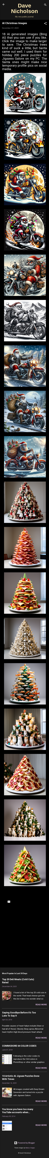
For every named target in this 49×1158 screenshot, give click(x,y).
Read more (41, 1004)
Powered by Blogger (24, 1143)
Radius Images (30, 1148)
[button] (45, 24)
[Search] (45, 5)
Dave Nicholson (24, 8)
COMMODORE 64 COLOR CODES (19, 1045)
